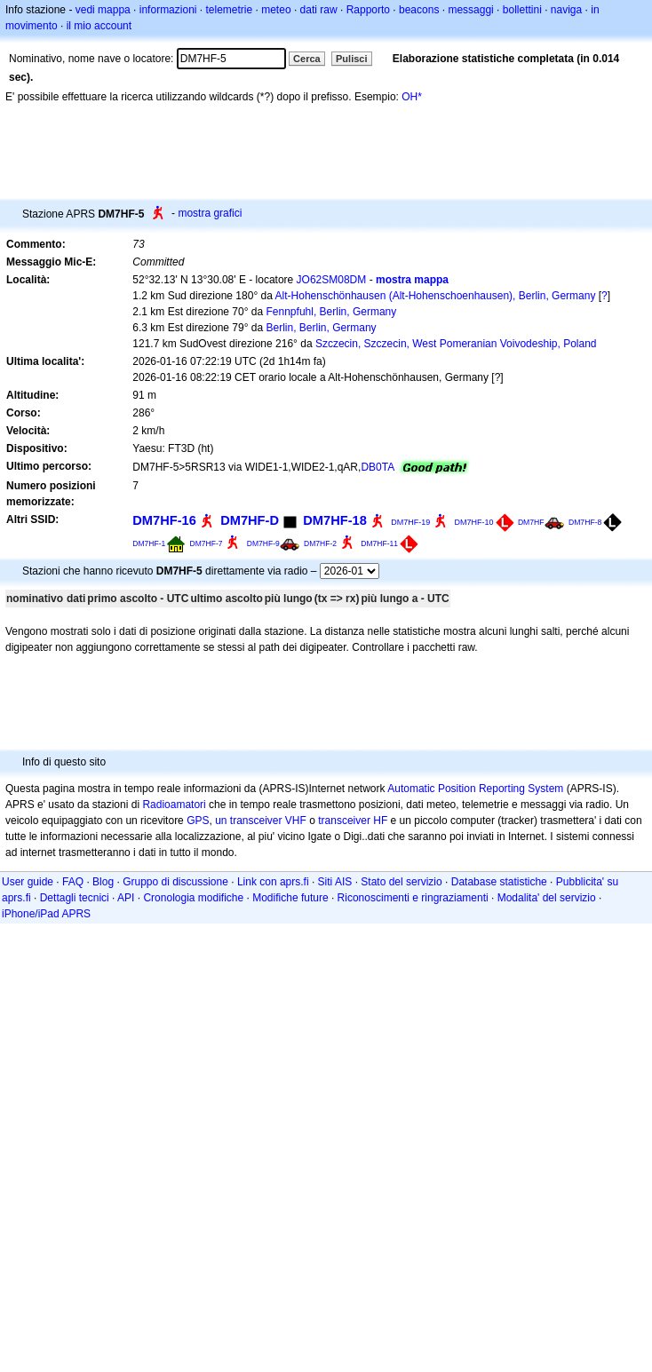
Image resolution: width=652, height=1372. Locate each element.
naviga (566, 10)
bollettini (522, 10)
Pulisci (351, 58)
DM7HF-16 (164, 520)
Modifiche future (290, 898)
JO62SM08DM (332, 280)
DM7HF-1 (148, 543)
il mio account (99, 26)
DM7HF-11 (379, 543)
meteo (275, 10)
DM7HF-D (249, 520)
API (125, 898)
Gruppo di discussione (175, 882)
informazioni (168, 10)
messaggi (470, 10)
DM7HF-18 (335, 520)
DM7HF (531, 522)
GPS (198, 820)
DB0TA (377, 467)
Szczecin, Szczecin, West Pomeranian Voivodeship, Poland (456, 343)
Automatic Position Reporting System (475, 788)
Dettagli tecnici (74, 898)
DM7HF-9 (263, 543)
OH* (412, 97)
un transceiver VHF (260, 820)
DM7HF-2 (320, 543)
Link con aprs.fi (273, 882)
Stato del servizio (401, 882)
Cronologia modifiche (193, 898)
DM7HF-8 (585, 522)
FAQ (72, 882)
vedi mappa (103, 10)
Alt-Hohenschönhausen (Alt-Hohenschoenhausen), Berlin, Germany (435, 295)
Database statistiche (499, 882)
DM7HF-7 (206, 543)
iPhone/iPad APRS (46, 914)
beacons (419, 10)
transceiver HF (352, 820)
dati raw (319, 10)
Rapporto (368, 10)
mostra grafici (210, 213)
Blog (103, 882)
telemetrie (229, 10)
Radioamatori (173, 804)
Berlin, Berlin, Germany (321, 327)
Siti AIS (335, 882)
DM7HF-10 (474, 522)
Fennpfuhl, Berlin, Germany (331, 311)
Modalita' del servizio (546, 898)
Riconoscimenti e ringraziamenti (413, 898)
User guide (27, 882)
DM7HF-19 (410, 522)
